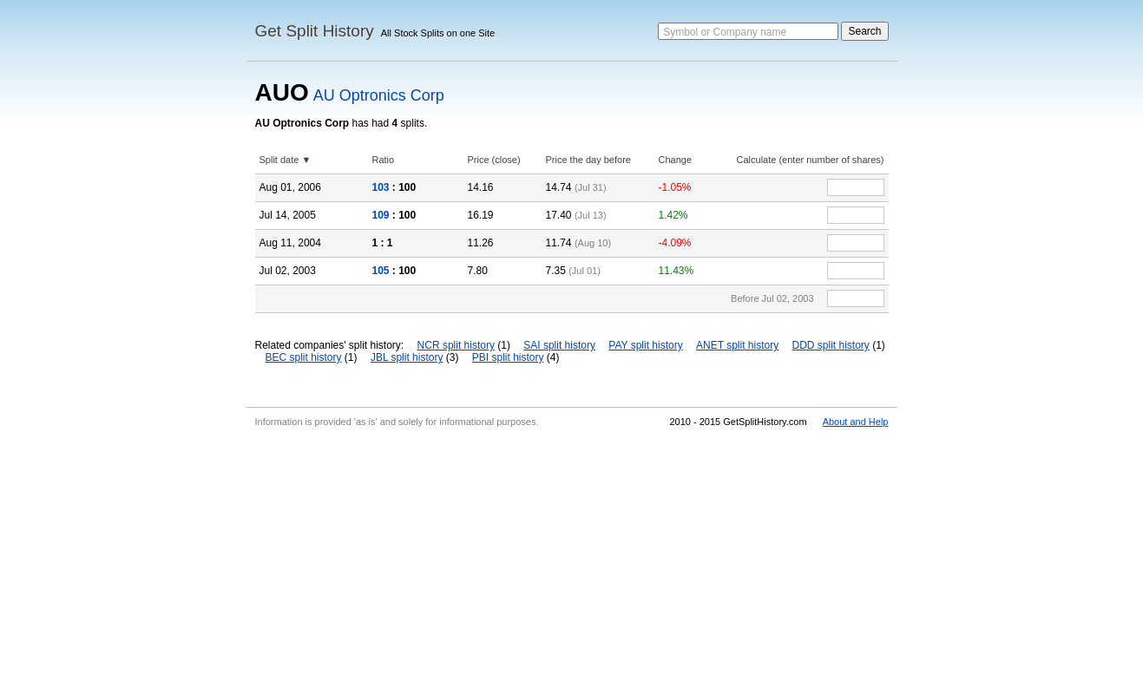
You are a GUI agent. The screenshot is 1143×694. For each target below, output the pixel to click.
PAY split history (645, 345)
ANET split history (737, 345)
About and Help (856, 421)
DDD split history (831, 345)
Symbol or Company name (724, 32)
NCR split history (456, 345)
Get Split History (314, 31)
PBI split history (508, 357)
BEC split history (304, 357)
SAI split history (559, 345)
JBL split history (407, 357)
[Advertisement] (572, 563)
